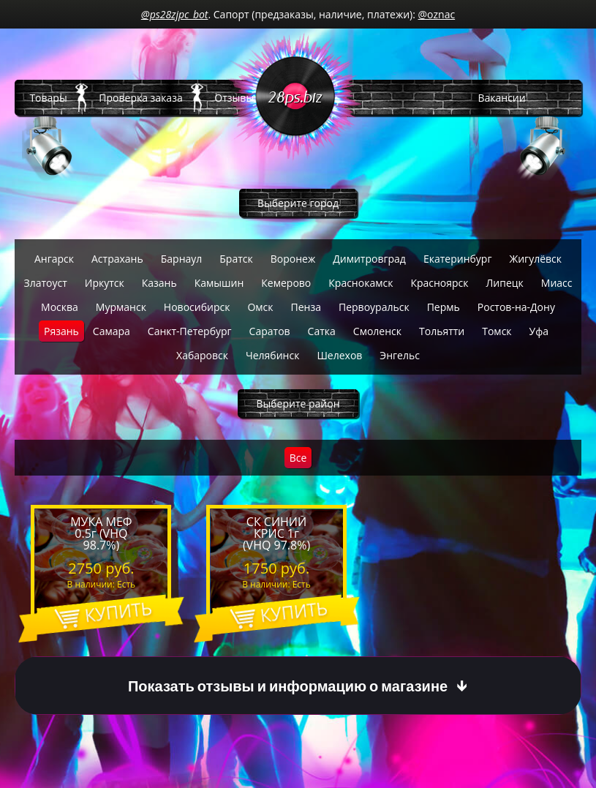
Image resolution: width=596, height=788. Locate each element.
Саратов (269, 331)
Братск (235, 259)
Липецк (505, 283)
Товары (48, 98)
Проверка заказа (140, 98)
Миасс (557, 283)
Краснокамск (360, 283)
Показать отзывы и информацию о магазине (288, 686)
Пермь (443, 307)
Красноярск (439, 283)
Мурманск (121, 307)
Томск (496, 331)
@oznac (437, 14)
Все (298, 458)
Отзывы (234, 98)
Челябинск (272, 355)
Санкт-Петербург (190, 331)
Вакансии (501, 98)
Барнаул (182, 259)
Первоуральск (374, 307)
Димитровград (369, 259)
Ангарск (54, 259)
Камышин (219, 283)
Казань (159, 283)
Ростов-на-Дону (516, 307)
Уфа (538, 331)
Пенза (306, 307)
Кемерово (286, 283)
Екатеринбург (457, 259)
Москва (59, 307)
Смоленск (377, 331)
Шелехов (339, 355)
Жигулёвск (535, 259)
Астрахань (117, 259)
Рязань (61, 331)
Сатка (322, 331)
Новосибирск (197, 307)
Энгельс (400, 355)
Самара (111, 331)
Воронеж (293, 259)
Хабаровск (202, 355)
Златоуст (45, 283)
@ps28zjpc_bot (174, 14)
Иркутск (104, 283)
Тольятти (441, 331)
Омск (260, 307)
